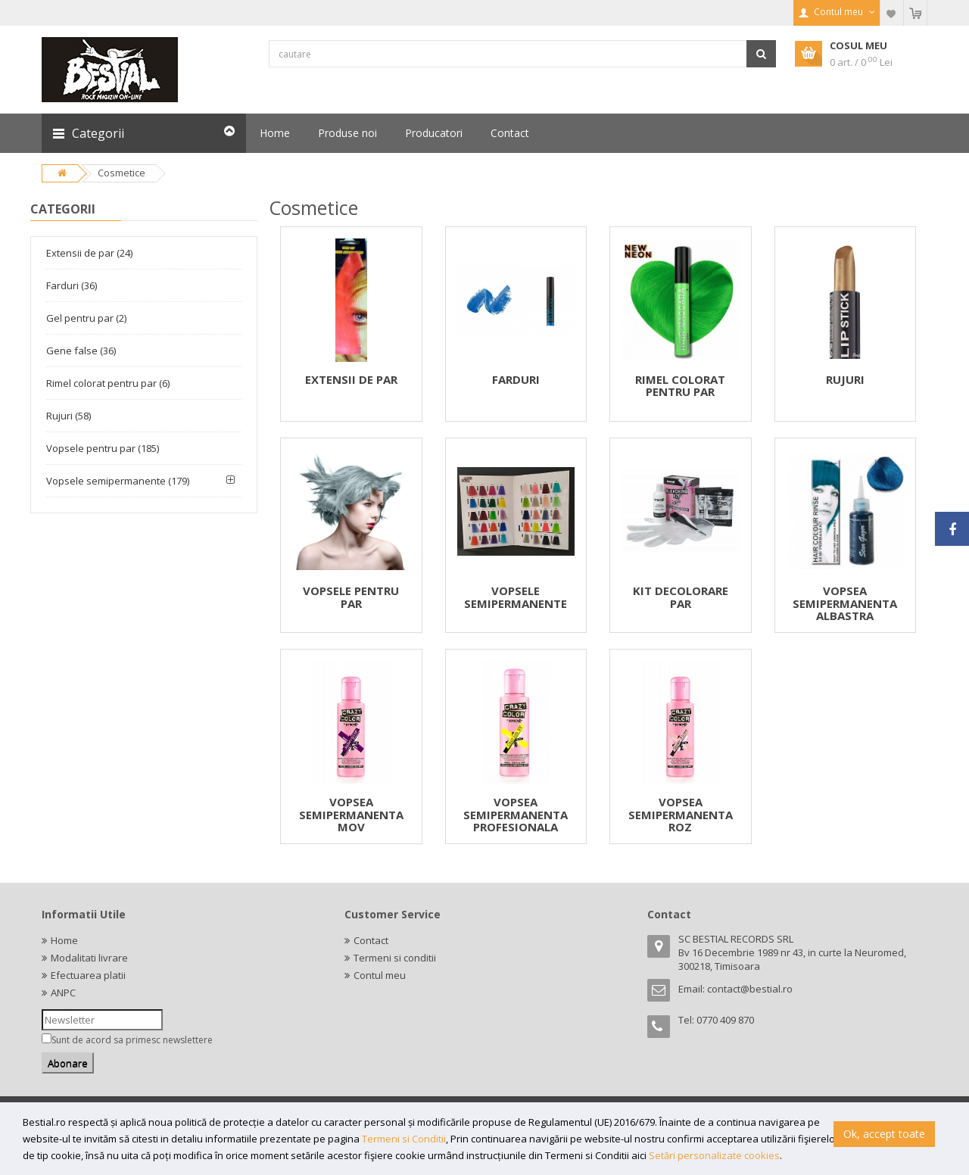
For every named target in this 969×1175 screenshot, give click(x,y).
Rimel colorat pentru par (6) (108, 383)
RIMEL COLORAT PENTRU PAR (680, 386)
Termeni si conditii (395, 958)
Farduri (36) (71, 285)
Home (64, 940)
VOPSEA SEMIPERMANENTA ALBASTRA (845, 603)
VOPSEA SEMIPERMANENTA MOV (351, 814)
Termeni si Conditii (404, 1138)
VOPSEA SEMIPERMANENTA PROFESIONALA (515, 814)
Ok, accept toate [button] (884, 1134)
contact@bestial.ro (750, 989)
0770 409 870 (725, 1020)
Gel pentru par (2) (86, 318)
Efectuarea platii (88, 975)
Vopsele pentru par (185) (102, 448)
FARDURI (516, 379)
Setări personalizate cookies (714, 1155)
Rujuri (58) (68, 415)
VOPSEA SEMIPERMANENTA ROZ (680, 814)
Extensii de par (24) (89, 253)
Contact (371, 940)
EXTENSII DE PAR (351, 379)
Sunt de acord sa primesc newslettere (132, 1039)
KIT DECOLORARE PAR (680, 597)
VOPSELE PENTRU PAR (351, 597)
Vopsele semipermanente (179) (117, 481)
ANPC (63, 992)
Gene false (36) (81, 350)
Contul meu (380, 975)
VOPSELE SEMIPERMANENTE (515, 597)
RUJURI (845, 379)
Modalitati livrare (89, 958)
